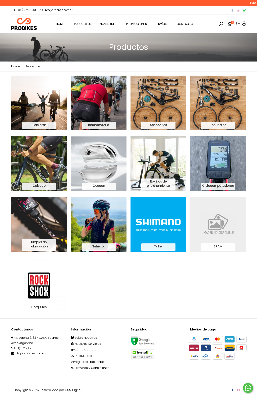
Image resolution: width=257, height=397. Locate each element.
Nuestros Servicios (86, 344)
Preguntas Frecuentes (88, 362)
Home (15, 66)
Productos (83, 24)
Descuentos (81, 356)
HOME (60, 24)
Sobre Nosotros (84, 338)
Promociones (136, 24)
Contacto (185, 24)
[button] (221, 24)
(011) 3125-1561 (24, 10)
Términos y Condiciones (90, 368)
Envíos (162, 24)
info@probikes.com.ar (56, 10)
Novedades (108, 24)
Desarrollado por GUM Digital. (61, 390)
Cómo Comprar (84, 350)
